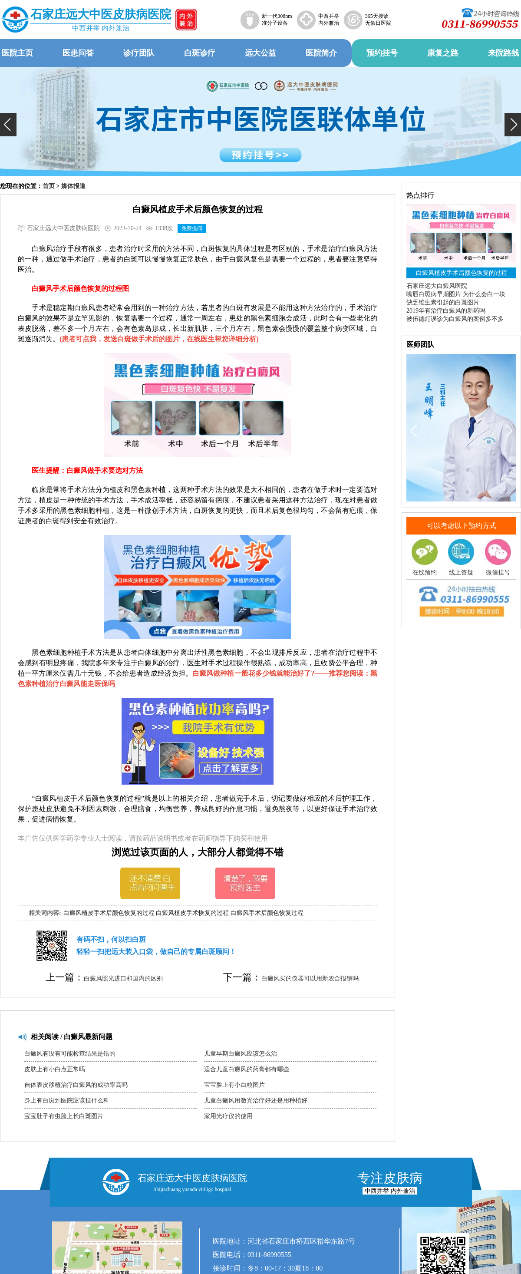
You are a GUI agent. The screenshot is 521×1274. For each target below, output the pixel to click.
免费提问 (191, 228)
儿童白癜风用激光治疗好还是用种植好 (255, 1100)
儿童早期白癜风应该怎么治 (240, 1053)
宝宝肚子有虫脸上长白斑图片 (63, 1116)
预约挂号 (382, 53)
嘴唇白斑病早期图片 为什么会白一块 (455, 294)
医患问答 (78, 53)
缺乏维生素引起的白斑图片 (442, 302)
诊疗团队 (139, 53)
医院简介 (321, 53)
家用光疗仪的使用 (228, 1116)
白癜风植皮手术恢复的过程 (192, 913)
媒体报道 (73, 186)
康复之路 (442, 53)
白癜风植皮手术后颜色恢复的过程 (109, 913)
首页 (49, 186)
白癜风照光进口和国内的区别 (123, 978)
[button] (8, 124)
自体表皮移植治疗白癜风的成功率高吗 (76, 1085)
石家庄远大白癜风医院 (436, 286)
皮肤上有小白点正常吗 (54, 1069)
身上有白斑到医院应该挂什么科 (66, 1100)
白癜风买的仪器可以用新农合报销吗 (310, 978)
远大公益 (260, 53)
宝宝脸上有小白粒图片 (234, 1085)
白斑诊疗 (199, 53)
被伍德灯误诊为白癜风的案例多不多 (455, 319)
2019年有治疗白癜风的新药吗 (445, 310)
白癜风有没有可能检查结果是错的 (69, 1053)
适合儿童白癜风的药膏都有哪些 (246, 1069)
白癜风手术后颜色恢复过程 (267, 913)
